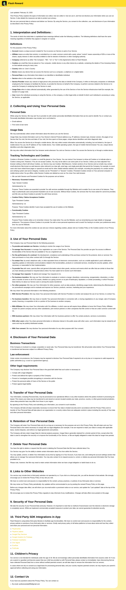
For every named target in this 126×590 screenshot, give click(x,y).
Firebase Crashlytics (19, 540)
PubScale (15, 548)
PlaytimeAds (16, 529)
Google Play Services (19, 534)
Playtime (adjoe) (17, 531)
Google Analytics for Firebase (22, 537)
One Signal (16, 542)
